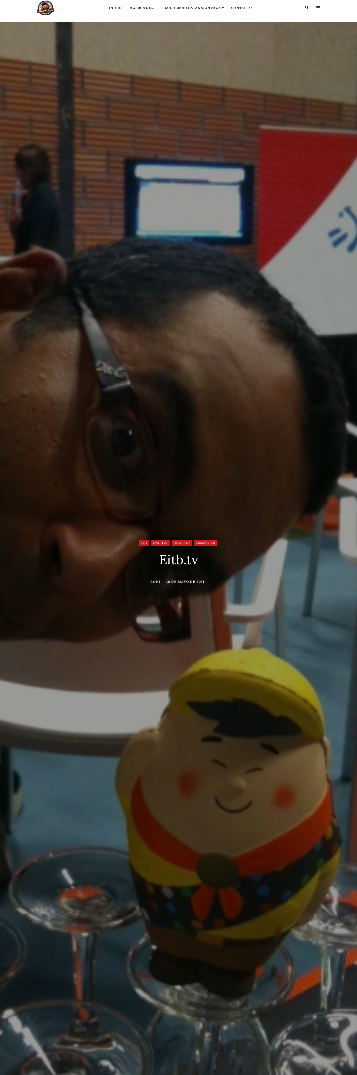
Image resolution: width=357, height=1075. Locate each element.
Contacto (241, 11)
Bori (155, 582)
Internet (182, 543)
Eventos (160, 543)
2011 (144, 543)
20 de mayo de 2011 (185, 582)
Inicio (115, 11)
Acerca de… (142, 11)
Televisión (205, 543)
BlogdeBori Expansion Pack (191, 11)
